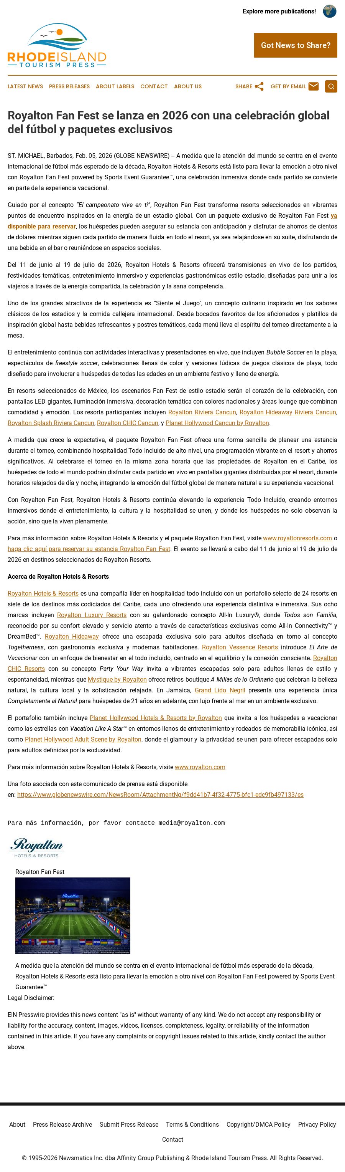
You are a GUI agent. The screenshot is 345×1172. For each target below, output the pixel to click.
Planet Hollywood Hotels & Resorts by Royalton (156, 718)
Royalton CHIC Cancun (127, 423)
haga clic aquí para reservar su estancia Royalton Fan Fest (89, 549)
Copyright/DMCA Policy (259, 1124)
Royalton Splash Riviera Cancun (51, 423)
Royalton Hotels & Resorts (43, 593)
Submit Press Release (129, 1124)
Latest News (25, 86)
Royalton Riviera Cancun (202, 412)
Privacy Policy (317, 1124)
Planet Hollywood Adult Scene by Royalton (83, 739)
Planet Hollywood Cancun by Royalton (217, 423)
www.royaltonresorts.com (297, 538)
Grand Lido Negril (220, 690)
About (17, 1124)
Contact (154, 86)
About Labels (115, 86)
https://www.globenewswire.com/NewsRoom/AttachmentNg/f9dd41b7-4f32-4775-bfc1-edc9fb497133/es (160, 794)
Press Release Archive (62, 1124)
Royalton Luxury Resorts (92, 615)
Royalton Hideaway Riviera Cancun (288, 412)
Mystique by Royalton (117, 679)
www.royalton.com (200, 767)
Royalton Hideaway (72, 636)
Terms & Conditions (192, 1124)
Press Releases (69, 86)
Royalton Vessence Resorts (240, 647)
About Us (188, 86)
